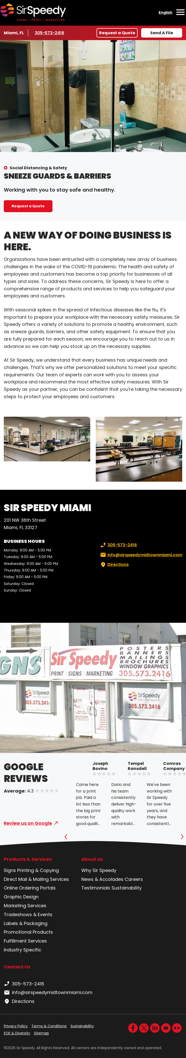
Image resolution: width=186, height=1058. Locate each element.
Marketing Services (25, 905)
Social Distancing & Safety (38, 168)
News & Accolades (102, 879)
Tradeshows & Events (28, 914)
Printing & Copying (38, 870)
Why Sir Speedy (98, 870)
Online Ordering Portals (30, 888)
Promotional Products (28, 932)
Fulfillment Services (25, 941)
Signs (10, 870)
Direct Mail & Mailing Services (36, 879)
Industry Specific (22, 950)
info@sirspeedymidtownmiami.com (140, 555)
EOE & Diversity (17, 1033)
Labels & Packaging (25, 923)
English (165, 12)
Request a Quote (117, 33)
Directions (114, 564)
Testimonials (95, 888)
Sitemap (41, 1033)
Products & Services (28, 859)
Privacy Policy (16, 1026)
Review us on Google (28, 823)
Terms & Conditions (49, 1026)
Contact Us (17, 967)
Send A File (161, 33)
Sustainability (126, 888)
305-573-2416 (50, 33)
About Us (92, 859)
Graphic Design (21, 897)
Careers (134, 879)
